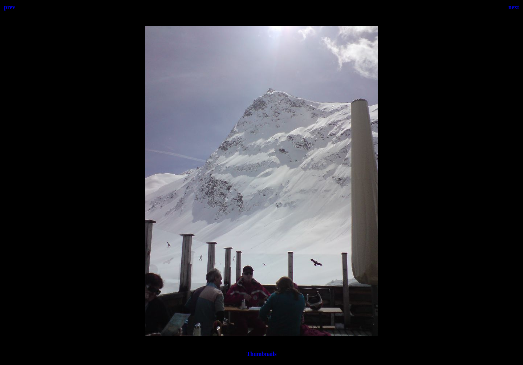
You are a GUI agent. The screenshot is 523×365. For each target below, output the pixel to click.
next (513, 7)
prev (9, 7)
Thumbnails (262, 354)
